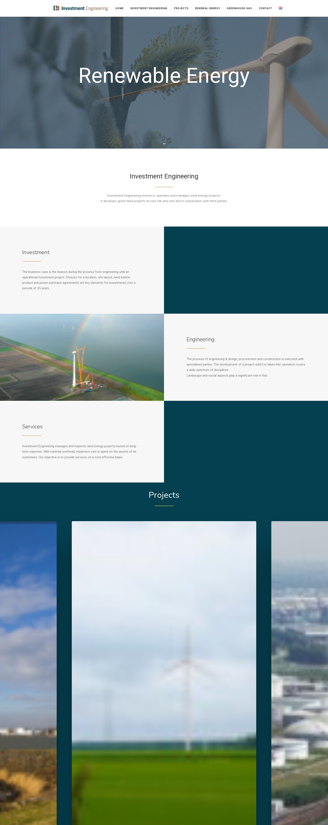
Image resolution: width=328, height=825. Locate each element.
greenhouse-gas (239, 8)
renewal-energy (207, 8)
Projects (181, 8)
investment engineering (148, 8)
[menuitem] (120, 8)
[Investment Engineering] (73, 8)
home (119, 8)
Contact (265, 8)
